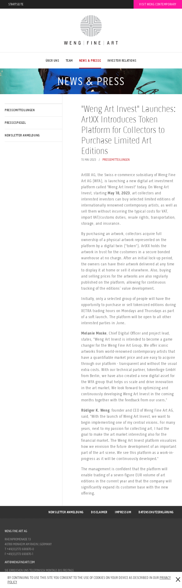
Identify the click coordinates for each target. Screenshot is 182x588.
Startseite (16, 4)
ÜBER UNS (52, 61)
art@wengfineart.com (20, 562)
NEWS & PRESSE (90, 61)
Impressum (123, 512)
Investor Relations (122, 61)
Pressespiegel (15, 123)
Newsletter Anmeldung (22, 135)
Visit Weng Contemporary (157, 4)
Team (69, 61)
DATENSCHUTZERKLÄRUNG (156, 512)
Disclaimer (99, 512)
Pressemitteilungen (20, 110)
